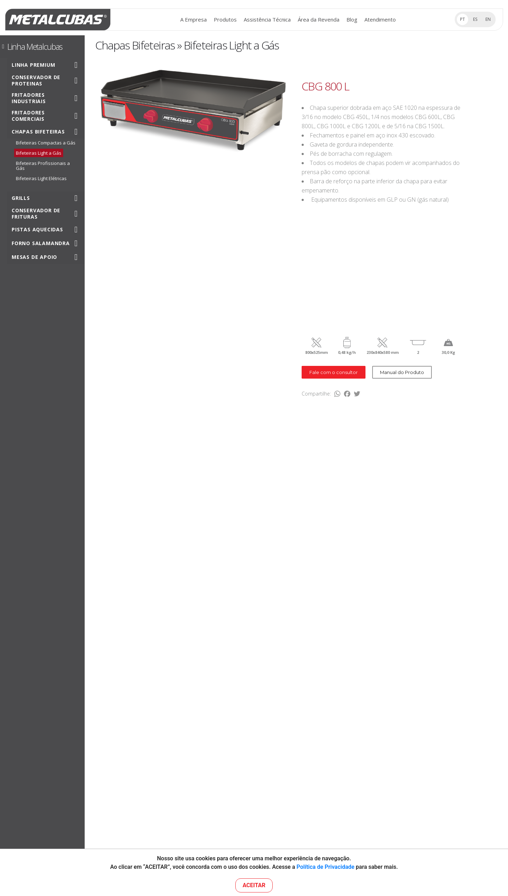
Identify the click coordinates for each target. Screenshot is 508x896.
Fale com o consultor (333, 372)
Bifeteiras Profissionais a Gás (43, 165)
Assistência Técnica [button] (267, 19)
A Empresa (193, 19)
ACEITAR (254, 885)
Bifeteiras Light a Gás (38, 153)
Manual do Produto (402, 372)
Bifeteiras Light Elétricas (41, 178)
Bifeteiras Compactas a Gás (45, 143)
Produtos (225, 19)
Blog (351, 19)
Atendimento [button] (380, 19)
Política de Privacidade (326, 867)
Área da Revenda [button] (318, 19)
